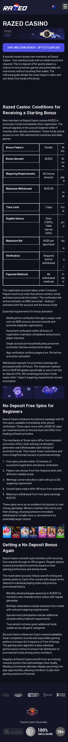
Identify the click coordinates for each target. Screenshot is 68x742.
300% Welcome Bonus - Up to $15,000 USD (33, 47)
